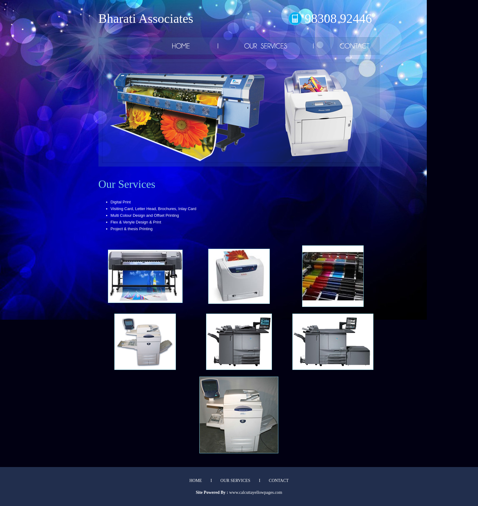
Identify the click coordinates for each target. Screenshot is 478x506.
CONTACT (279, 480)
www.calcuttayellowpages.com (255, 492)
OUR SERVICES (235, 480)
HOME (195, 480)
